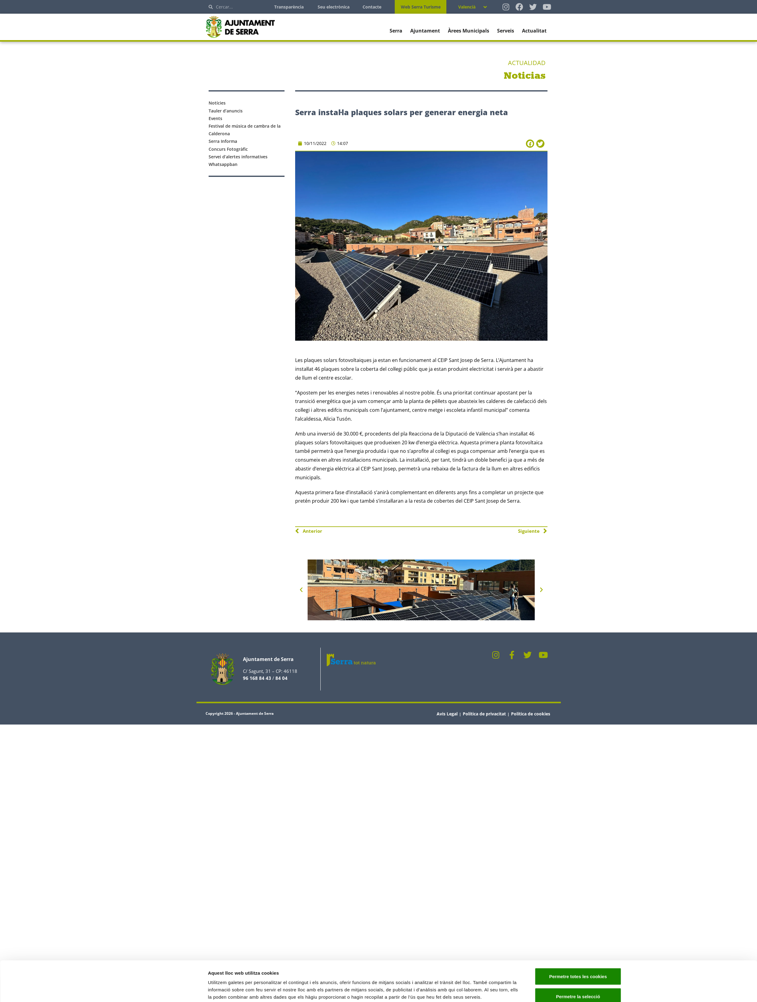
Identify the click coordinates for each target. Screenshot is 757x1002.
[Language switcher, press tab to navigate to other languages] (472, 7)
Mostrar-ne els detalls (478, 979)
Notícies (217, 103)
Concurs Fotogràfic (228, 149)
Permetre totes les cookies (578, 938)
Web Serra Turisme (421, 7)
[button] (530, 143)
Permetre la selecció (578, 958)
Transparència (289, 7)
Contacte (372, 7)
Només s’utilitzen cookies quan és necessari (578, 982)
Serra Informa (223, 141)
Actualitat (534, 30)
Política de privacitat (484, 714)
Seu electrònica (334, 7)
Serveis (505, 30)
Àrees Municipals (468, 30)
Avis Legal (447, 714)
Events (215, 118)
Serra (396, 30)
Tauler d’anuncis (226, 111)
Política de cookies (530, 714)
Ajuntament (425, 30)
